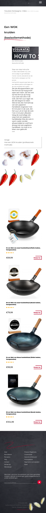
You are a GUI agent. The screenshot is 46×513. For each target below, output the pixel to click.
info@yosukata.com (23, 509)
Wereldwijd (7, 467)
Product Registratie (30, 452)
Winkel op (7, 464)
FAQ (5, 459)
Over (5, 452)
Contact (6, 462)
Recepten (7, 457)
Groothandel (28, 454)
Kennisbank (8, 454)
